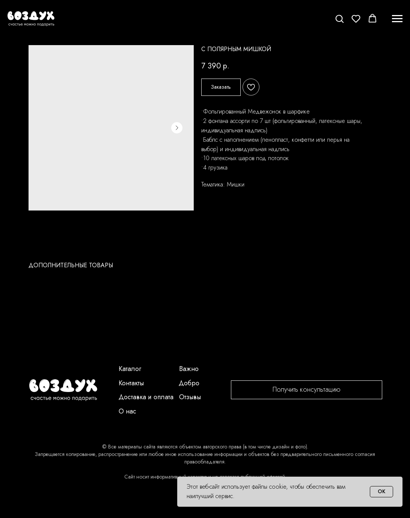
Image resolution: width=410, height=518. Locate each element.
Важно (189, 369)
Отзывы (190, 397)
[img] (63, 390)
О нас (127, 411)
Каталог (130, 369)
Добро (189, 383)
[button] (339, 18)
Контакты (131, 383)
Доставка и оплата (146, 397)
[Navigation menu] (397, 19)
